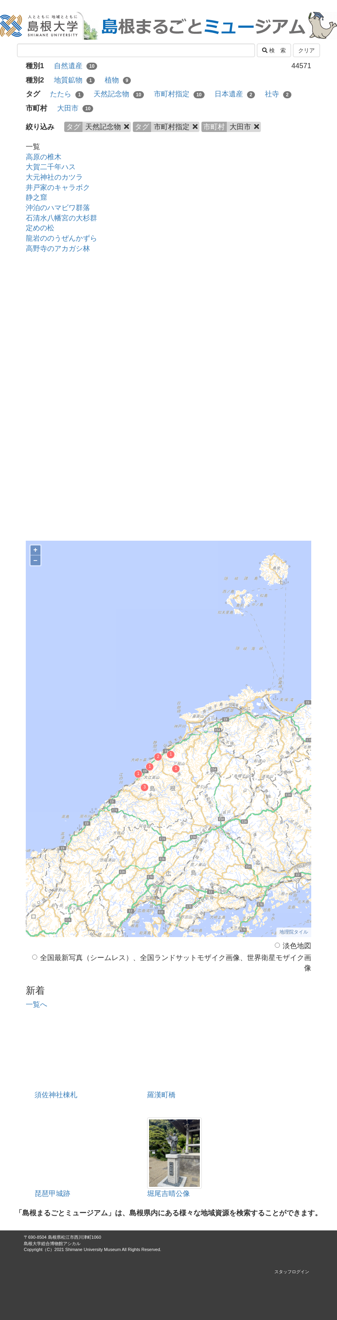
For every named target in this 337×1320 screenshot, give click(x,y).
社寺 (278, 94)
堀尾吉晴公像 (168, 1194)
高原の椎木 (43, 157)
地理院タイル (294, 932)
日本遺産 (234, 94)
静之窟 (36, 197)
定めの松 (40, 228)
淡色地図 (293, 946)
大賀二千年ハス (51, 167)
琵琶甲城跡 (52, 1194)
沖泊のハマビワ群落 (58, 208)
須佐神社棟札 (55, 1095)
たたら (67, 94)
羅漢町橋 (161, 1095)
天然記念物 (119, 94)
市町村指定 (179, 94)
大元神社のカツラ (54, 177)
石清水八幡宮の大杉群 (61, 218)
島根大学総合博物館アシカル (52, 1243)
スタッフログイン (291, 1271)
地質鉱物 (74, 80)
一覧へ (36, 1004)
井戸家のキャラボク (58, 187)
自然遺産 (75, 66)
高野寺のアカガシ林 (58, 249)
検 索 (274, 50)
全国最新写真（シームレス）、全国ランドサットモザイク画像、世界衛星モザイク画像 (171, 963)
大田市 (75, 108)
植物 (118, 80)
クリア (306, 50)
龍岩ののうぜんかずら (61, 238)
